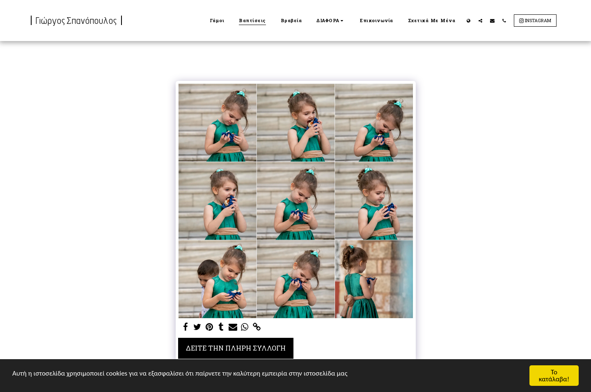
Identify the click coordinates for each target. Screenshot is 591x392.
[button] (330, 20)
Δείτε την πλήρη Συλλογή (236, 348)
